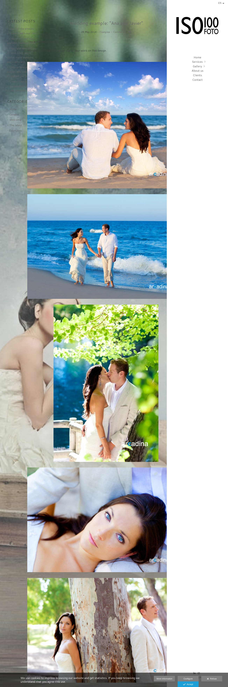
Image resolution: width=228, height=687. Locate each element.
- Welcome (14, 120)
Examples (104, 32)
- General (13, 114)
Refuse (212, 679)
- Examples (14, 130)
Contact (197, 80)
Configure (188, 679)
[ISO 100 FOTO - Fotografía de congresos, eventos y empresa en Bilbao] (197, 27)
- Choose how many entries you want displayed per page (19, 71)
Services (197, 62)
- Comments (118, 32)
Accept (188, 684)
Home (197, 57)
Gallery (197, 66)
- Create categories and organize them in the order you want (22, 85)
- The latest (14, 125)
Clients (197, 75)
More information (164, 679)
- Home (12, 109)
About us (197, 71)
